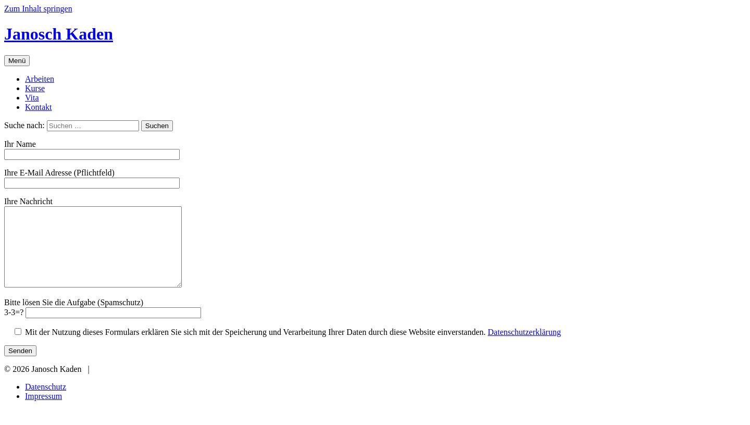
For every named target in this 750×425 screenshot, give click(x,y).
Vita (32, 97)
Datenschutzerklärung (524, 347)
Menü (17, 61)
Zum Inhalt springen (38, 8)
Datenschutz (45, 402)
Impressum (43, 411)
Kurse (35, 88)
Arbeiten (39, 78)
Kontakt (38, 107)
